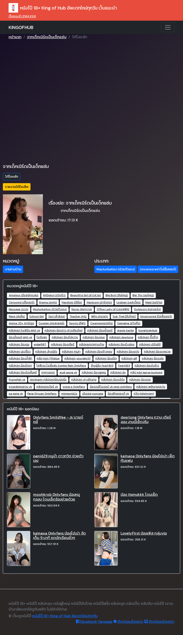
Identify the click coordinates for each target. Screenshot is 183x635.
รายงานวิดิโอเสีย (16, 186)
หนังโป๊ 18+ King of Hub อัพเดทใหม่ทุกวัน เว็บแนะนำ (63, 8)
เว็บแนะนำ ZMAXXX (22, 16)
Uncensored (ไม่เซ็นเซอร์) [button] (158, 269)
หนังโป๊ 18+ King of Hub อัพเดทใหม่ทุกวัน (65, 616)
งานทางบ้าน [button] (13, 269)
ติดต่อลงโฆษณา (128, 621)
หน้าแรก (15, 37)
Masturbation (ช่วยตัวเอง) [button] (116, 269)
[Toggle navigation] (167, 27)
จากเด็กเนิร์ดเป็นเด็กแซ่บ (46, 37)
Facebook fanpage (94, 621)
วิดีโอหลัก (11, 176)
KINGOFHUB (21, 27)
